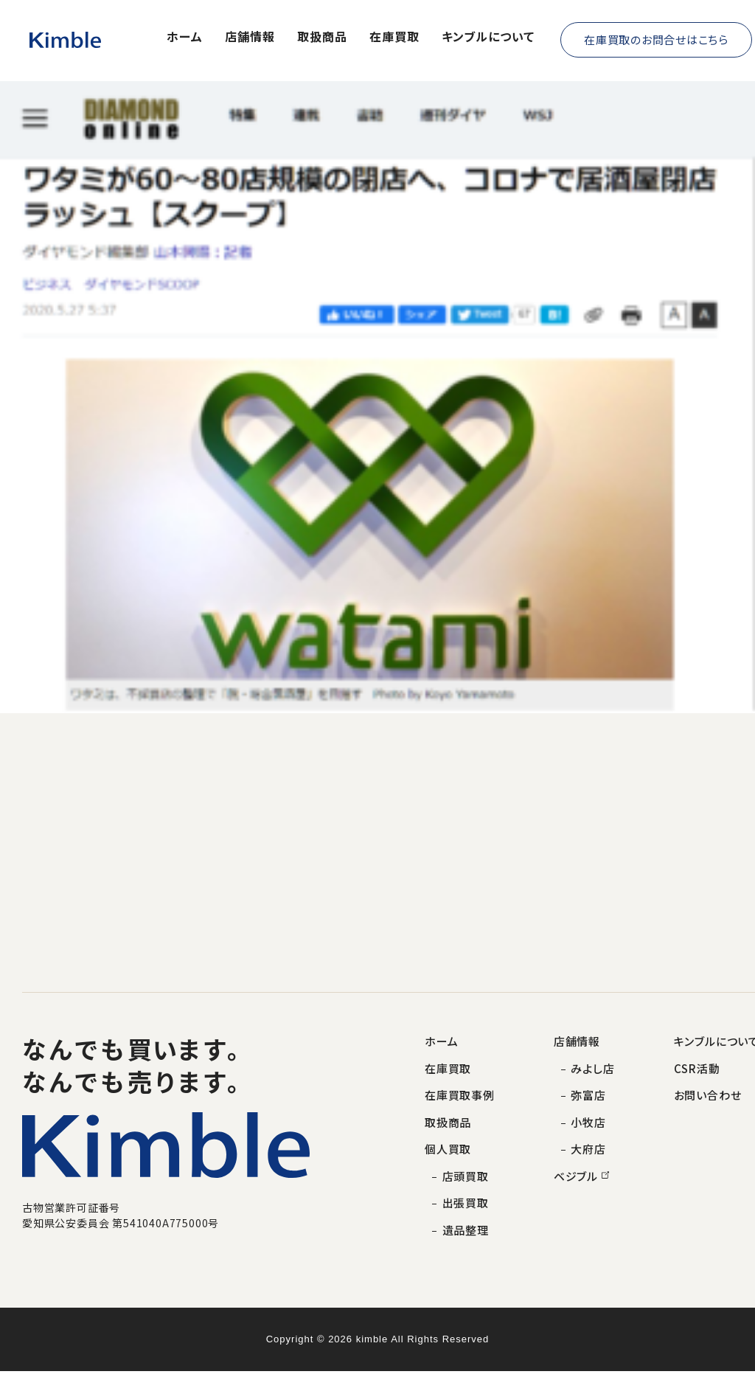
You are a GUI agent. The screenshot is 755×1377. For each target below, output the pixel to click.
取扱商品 (322, 37)
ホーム (185, 37)
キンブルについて (488, 37)
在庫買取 (394, 37)
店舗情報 (250, 37)
